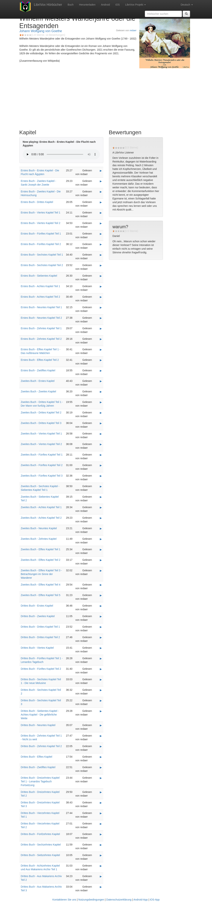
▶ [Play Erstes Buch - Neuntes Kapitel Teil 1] (101, 307)
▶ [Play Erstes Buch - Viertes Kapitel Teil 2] (101, 223)
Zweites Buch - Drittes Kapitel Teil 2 (41, 412)
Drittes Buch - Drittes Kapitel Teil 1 (40, 626)
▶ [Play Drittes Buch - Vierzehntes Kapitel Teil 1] (101, 813)
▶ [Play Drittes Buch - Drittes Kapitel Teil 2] (101, 637)
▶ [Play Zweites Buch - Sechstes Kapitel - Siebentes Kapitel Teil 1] (101, 486)
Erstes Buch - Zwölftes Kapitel (38, 370)
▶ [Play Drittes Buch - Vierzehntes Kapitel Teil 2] (101, 823)
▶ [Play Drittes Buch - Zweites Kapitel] (101, 616)
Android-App (140, 899)
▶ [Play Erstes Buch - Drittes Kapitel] (101, 202)
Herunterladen (87, 4)
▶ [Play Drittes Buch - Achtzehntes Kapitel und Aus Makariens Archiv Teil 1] (101, 866)
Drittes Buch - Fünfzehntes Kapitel (40, 834)
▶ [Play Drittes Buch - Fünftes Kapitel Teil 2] (101, 669)
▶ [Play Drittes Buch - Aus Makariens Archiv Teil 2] (101, 876)
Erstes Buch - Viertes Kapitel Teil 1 (40, 212)
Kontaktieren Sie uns (64, 899)
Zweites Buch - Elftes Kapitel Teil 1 (41, 549)
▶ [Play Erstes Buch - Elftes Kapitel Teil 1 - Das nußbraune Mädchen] (101, 349)
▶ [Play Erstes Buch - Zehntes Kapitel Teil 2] (101, 339)
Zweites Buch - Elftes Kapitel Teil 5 (41, 595)
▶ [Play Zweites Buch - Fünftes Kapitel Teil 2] (101, 465)
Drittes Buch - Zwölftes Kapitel (38, 767)
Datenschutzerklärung (118, 899)
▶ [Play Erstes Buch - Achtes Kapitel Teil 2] (101, 297)
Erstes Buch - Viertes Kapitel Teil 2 (40, 223)
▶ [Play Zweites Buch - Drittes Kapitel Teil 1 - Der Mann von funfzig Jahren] (101, 402)
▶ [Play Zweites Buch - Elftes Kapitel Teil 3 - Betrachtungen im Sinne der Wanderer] (101, 570)
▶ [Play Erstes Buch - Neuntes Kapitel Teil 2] (101, 318)
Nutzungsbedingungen (91, 899)
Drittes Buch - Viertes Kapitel (37, 647)
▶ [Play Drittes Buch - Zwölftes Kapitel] (101, 767)
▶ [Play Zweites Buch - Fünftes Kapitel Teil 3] (101, 476)
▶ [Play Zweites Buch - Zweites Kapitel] (101, 391)
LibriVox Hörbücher (48, 4)
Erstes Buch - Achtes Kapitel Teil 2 (40, 296)
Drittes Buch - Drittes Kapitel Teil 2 (40, 637)
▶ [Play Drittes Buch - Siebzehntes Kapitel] (101, 855)
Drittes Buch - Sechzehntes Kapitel (41, 844)
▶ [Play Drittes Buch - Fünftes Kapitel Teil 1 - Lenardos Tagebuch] (101, 658)
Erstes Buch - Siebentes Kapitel (39, 275)
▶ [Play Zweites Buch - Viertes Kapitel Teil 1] (101, 433)
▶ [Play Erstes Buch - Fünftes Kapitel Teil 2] (101, 244)
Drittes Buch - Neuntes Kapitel (38, 725)
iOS (118, 4)
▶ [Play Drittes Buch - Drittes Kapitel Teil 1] (101, 627)
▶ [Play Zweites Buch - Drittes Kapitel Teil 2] (101, 412)
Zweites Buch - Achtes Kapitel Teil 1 (41, 507)
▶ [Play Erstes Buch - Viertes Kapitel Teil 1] (101, 212)
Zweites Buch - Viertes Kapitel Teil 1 (41, 433)
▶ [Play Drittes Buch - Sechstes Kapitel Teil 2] (101, 690)
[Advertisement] (106, 98)
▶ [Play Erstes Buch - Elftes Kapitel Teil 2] (101, 360)
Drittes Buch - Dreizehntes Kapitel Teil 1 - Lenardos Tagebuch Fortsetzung (40, 781)
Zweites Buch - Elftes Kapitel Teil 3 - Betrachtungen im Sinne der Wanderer (41, 574)
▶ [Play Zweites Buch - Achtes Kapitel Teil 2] (101, 518)
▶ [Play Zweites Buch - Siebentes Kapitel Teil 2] (101, 497)
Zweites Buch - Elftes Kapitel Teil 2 (41, 559)
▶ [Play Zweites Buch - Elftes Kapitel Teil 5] (101, 595)
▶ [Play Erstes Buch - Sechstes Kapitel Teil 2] (101, 265)
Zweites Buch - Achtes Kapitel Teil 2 (41, 517)
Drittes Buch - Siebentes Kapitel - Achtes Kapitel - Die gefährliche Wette (40, 714)
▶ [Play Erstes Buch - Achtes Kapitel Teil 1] (101, 286)
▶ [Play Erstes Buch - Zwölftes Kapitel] (101, 370)
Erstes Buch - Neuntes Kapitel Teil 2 (41, 317)
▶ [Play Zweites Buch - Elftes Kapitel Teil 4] (101, 584)
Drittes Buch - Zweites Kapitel (38, 616)
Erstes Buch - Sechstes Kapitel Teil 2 (42, 265)
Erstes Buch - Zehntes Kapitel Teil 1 (41, 328)
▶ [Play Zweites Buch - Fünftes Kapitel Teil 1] (101, 454)
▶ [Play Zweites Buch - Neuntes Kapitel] (101, 528)
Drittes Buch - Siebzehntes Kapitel (40, 855)
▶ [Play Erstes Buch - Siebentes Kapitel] (101, 276)
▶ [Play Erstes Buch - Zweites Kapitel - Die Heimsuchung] (101, 191)
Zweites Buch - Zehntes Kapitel (39, 538)
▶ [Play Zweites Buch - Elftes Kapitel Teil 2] (101, 560)
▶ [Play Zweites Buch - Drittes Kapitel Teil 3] (101, 423)
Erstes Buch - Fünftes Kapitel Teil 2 (41, 244)
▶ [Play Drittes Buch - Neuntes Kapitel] (101, 725)
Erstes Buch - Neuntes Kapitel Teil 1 (41, 307)
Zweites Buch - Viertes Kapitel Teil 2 (41, 444)
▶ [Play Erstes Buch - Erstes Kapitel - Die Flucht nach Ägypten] (101, 170)
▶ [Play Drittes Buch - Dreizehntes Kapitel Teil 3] (101, 802)
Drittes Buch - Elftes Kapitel (36, 756)
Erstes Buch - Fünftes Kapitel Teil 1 (41, 233)
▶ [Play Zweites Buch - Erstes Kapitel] (101, 381)
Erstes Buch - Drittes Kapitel (37, 202)
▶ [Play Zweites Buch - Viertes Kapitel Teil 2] (101, 444)
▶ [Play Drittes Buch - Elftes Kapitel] (101, 757)
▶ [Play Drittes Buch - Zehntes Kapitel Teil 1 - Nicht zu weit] (101, 736)
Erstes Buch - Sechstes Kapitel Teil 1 (42, 254)
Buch (71, 4)
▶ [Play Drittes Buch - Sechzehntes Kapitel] (101, 844)
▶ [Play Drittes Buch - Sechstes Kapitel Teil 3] (101, 700)
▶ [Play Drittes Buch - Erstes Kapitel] (101, 606)
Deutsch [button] (187, 4)
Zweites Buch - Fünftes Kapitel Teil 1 (42, 454)
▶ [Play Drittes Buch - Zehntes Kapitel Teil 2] (101, 746)
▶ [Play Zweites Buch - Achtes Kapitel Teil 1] (101, 507)
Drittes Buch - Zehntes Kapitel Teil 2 (41, 746)
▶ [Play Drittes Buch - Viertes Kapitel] (101, 648)
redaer (133, 30)
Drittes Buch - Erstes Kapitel (37, 605)
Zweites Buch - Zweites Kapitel (38, 391)
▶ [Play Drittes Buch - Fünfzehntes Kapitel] (101, 834)
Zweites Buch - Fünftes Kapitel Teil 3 (42, 475)
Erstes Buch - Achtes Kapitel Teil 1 (40, 286)
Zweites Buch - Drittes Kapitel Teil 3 (41, 423)
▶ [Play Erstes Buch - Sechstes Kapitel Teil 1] (101, 255)
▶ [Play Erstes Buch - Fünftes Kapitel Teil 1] (101, 233)
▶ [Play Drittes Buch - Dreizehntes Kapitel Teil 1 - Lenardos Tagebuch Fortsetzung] (101, 778)
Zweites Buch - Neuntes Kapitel (39, 528)
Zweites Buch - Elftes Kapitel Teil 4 (41, 584)
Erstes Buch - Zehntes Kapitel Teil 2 (41, 338)
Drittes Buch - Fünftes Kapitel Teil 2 (41, 668)
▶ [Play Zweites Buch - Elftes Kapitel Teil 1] (101, 549)
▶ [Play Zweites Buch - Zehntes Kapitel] (101, 539)
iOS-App (155, 899)
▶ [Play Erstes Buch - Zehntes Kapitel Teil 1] (101, 328)
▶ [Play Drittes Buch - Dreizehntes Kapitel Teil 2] (101, 792)
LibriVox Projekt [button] (135, 4)
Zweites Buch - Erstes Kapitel (38, 380)
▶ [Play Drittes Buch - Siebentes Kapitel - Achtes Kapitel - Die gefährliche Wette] (101, 711)
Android (105, 4)
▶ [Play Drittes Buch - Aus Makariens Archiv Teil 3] (101, 887)
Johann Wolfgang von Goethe (40, 31)
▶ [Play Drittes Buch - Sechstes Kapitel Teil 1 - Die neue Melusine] (101, 679)
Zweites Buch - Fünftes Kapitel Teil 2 (42, 465)
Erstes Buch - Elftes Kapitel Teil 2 (40, 359)
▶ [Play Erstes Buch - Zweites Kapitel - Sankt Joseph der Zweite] (101, 181)
